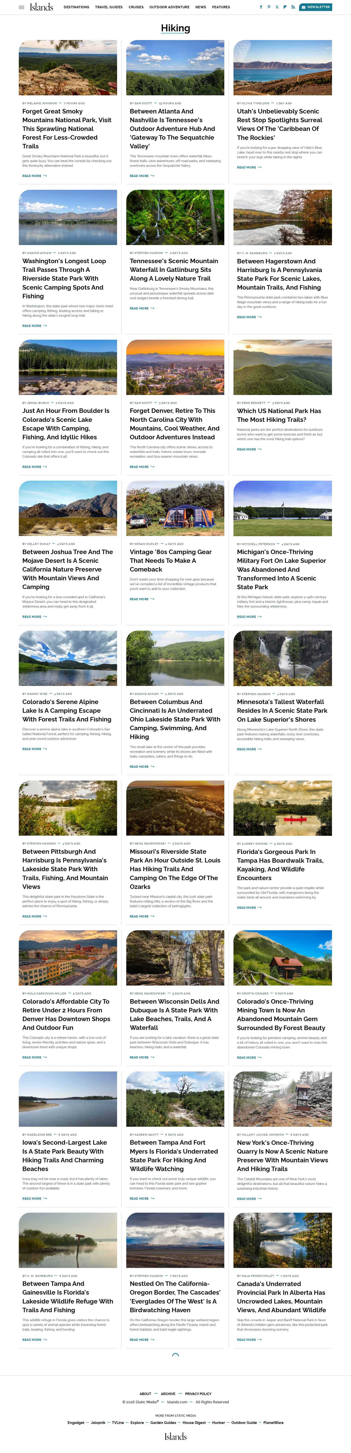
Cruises (136, 7)
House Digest (194, 1423)
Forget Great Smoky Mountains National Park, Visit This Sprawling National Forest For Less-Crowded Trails (66, 129)
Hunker (218, 1423)
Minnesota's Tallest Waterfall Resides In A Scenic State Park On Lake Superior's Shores (282, 710)
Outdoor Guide (244, 1423)
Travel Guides (109, 7)
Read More (31, 176)
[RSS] (293, 8)
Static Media (146, 1402)
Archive (168, 1394)
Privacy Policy (198, 1394)
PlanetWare (273, 1423)
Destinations (76, 7)
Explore (137, 1423)
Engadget (76, 1423)
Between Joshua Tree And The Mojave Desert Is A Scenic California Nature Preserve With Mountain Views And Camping (67, 569)
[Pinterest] (269, 8)
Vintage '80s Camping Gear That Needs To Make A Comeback (171, 560)
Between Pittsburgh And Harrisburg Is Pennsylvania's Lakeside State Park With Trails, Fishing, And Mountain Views (65, 869)
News (200, 7)
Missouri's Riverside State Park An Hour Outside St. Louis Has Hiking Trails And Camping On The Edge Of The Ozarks (175, 869)
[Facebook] (261, 8)
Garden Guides (163, 1423)
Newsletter (315, 7)
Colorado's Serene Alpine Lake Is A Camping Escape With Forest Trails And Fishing (66, 710)
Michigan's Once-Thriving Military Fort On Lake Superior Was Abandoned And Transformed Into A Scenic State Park (281, 569)
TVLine (118, 1423)
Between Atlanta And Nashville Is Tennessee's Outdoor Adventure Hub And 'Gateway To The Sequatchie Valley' (172, 129)
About (145, 1394)
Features (221, 7)
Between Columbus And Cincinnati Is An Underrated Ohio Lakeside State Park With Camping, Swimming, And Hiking (175, 719)
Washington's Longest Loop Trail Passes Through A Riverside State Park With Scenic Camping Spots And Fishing (64, 278)
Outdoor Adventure (169, 7)
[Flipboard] (285, 8)
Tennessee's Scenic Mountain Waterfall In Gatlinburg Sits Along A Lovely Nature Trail (174, 269)
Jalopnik (98, 1423)
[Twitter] (277, 8)
